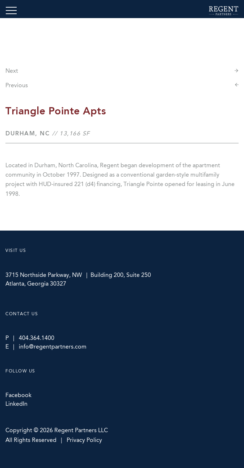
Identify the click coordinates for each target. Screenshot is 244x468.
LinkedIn (16, 403)
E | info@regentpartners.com (46, 346)
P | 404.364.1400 (29, 337)
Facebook (18, 395)
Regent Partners (223, 10)
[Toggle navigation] (11, 10)
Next (11, 70)
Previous (16, 85)
